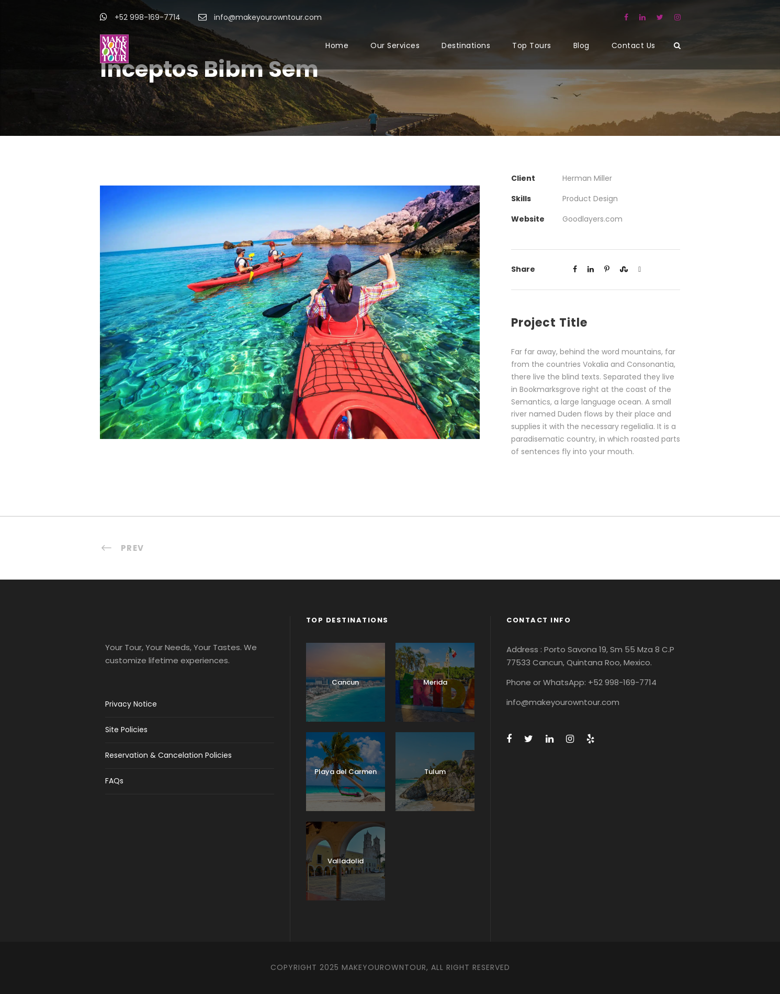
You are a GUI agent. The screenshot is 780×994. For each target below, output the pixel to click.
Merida (435, 682)
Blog (581, 45)
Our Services (395, 45)
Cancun (345, 682)
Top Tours (531, 45)
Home (336, 45)
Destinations (466, 45)
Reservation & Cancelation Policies (168, 755)
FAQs (114, 781)
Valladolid (345, 861)
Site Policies (126, 729)
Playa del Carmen (345, 772)
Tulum (435, 772)
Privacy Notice (131, 704)
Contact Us (633, 45)
